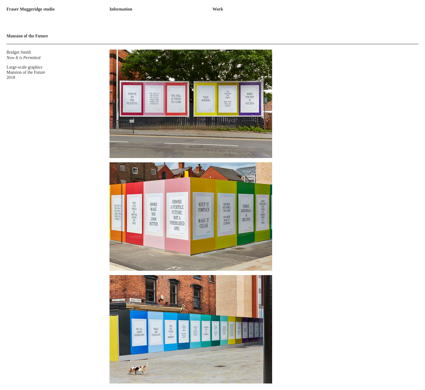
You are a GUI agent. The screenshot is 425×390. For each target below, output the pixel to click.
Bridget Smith (19, 52)
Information (121, 9)
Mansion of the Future (26, 72)
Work (217, 9)
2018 (11, 77)
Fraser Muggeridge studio (30, 9)
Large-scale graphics (25, 67)
